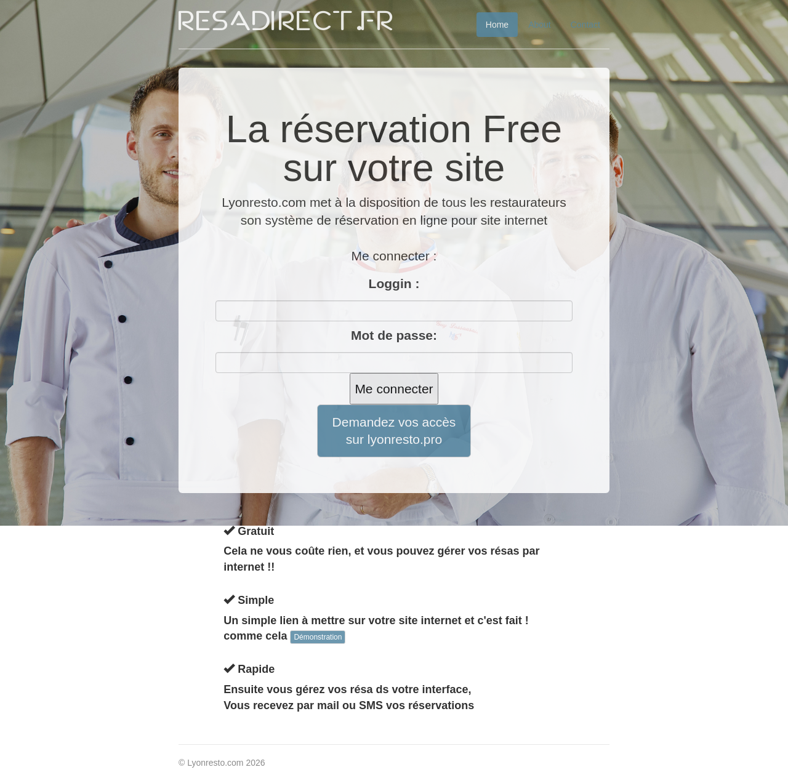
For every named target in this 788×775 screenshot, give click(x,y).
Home (497, 25)
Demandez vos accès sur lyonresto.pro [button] (394, 430)
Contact (585, 25)
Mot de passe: (394, 335)
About (539, 25)
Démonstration (318, 637)
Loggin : (394, 283)
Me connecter (394, 389)
